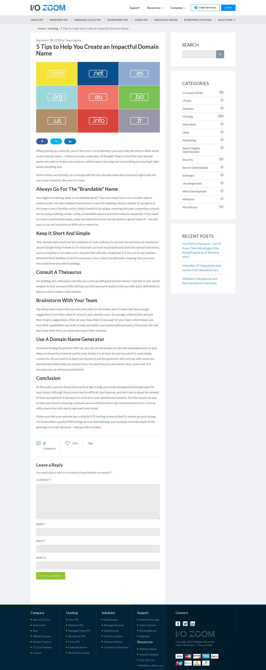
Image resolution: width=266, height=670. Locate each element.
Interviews (203, 124)
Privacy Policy (205, 645)
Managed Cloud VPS (87, 19)
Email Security (111, 630)
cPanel (203, 100)
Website (41, 557)
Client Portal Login (149, 619)
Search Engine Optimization (203, 149)
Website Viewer (148, 649)
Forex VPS (141, 19)
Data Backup (111, 619)
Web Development (203, 191)
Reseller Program (42, 641)
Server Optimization (203, 167)
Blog (35, 630)
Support (135, 7)
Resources (155, 7)
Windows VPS (59, 19)
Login (228, 7)
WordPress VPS (76, 636)
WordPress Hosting (198, 19)
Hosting (53, 28)
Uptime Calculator (149, 654)
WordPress (203, 207)
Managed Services (113, 625)
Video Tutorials (147, 625)
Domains (203, 108)
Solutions (226, 19)
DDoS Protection (113, 636)
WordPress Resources (151, 665)
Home (41, 28)
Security (203, 159)
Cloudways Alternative (116, 647)
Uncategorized (203, 183)
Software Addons (113, 641)
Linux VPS (37, 19)
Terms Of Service (185, 645)
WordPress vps (117, 19)
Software (203, 175)
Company (177, 7)
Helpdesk (144, 636)
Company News (203, 92)
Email (40, 541)
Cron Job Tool (147, 660)
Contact (37, 652)
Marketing (203, 140)
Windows (203, 199)
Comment (43, 480)
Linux (203, 132)
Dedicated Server (166, 19)
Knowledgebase (148, 630)
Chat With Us (205, 7)
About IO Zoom (41, 619)
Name (40, 524)
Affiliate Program (42, 636)
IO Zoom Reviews (42, 647)
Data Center (39, 625)
